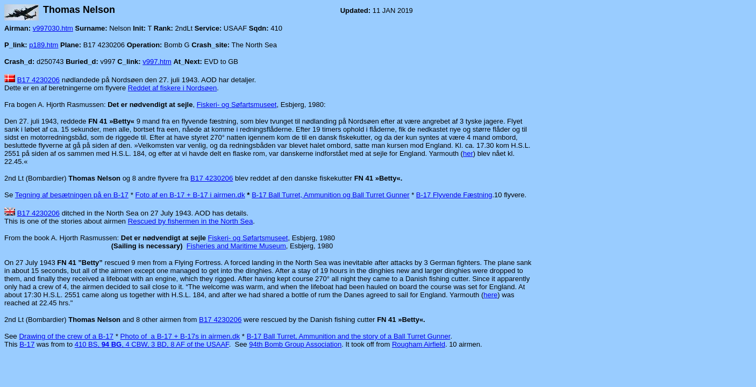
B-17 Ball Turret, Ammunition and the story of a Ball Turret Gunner (349, 336)
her (468, 153)
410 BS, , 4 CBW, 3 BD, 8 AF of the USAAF (152, 344)
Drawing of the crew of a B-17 (66, 336)
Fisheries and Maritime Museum (236, 246)
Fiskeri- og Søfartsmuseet (237, 105)
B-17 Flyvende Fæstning (454, 195)
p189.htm (43, 45)
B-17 (26, 344)
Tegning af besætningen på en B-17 (72, 195)
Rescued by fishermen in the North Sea (190, 221)
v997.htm (156, 62)
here (490, 295)
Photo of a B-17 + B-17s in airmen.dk (180, 336)
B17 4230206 (38, 80)
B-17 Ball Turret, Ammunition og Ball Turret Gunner (330, 195)
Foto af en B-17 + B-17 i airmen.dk (190, 195)
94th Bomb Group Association (295, 344)
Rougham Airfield (418, 344)
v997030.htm (53, 28)
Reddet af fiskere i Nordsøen (172, 88)
